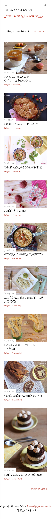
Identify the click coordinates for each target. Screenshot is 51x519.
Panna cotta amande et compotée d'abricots (19, 79)
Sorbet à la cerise (15, 211)
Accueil (8, 16)
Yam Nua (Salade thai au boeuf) (23, 167)
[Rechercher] (45, 4)
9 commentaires (16, 85)
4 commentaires (16, 128)
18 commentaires (17, 400)
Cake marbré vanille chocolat (24, 396)
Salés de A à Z (20, 16)
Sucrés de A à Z (35, 16)
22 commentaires (17, 479)
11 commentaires (16, 258)
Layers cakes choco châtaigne (23, 475)
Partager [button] (7, 85)
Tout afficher (39, 31)
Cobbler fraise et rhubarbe (21, 124)
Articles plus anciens (39, 489)
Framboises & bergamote (18, 10)
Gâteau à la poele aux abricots (23, 254)
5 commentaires (16, 306)
